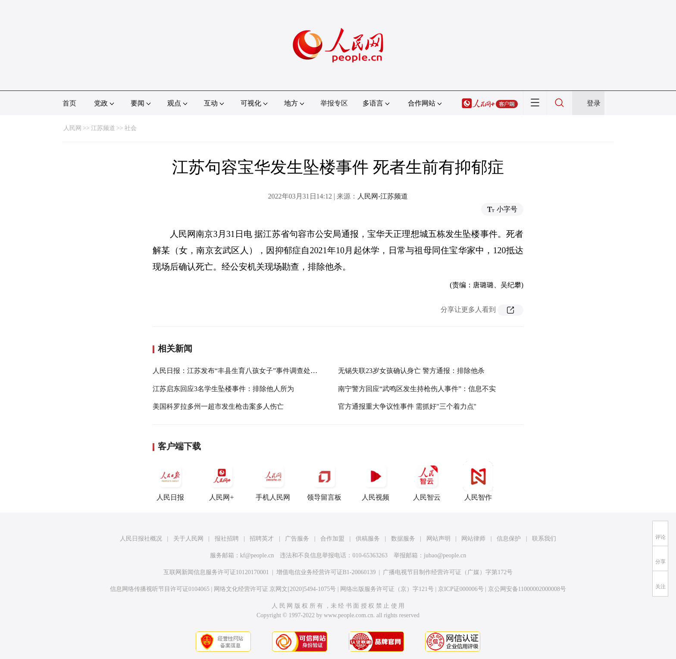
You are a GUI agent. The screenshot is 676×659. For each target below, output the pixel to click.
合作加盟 (332, 538)
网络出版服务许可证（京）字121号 (387, 589)
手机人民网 (273, 481)
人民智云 (427, 481)
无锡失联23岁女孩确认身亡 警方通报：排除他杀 (411, 370)
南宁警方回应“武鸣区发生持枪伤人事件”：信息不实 (417, 388)
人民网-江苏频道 (382, 196)
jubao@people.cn (445, 555)
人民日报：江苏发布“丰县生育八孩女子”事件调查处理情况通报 (249, 370)
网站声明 (438, 538)
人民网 (72, 128)
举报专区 (334, 103)
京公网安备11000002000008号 (527, 589)
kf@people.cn (257, 555)
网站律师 (473, 538)
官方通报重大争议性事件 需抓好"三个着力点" (407, 406)
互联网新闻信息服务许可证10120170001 (216, 572)
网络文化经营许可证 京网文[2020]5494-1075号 (275, 589)
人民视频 (375, 481)
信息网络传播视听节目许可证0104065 (160, 589)
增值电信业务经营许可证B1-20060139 (326, 572)
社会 (131, 128)
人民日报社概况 (141, 538)
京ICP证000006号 (461, 589)
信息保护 (509, 538)
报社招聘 (227, 538)
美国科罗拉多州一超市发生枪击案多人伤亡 (218, 406)
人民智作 (478, 481)
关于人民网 (188, 538)
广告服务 (297, 538)
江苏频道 (103, 128)
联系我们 (544, 538)
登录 (594, 103)
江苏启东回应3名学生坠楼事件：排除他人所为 (223, 388)
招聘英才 (262, 538)
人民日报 (170, 481)
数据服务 (403, 538)
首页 (69, 103)
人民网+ (222, 481)
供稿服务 (368, 538)
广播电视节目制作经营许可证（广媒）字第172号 (448, 572)
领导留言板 (324, 481)
